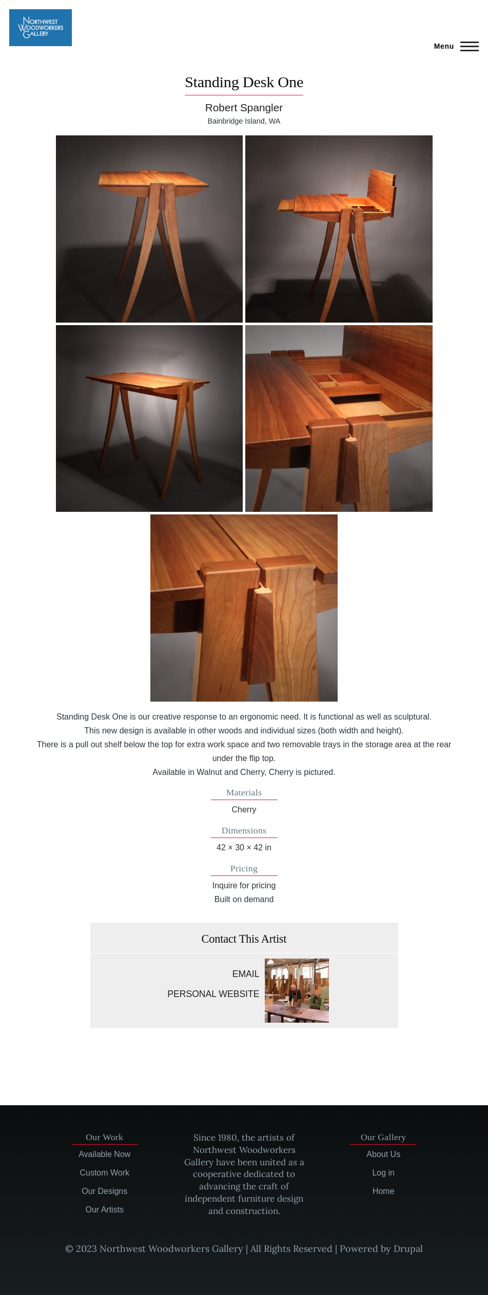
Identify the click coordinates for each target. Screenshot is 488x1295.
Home (384, 1191)
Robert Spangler (244, 107)
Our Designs (104, 1191)
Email (246, 974)
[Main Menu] (453, 46)
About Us (383, 1154)
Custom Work (104, 1172)
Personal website (213, 994)
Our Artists (104, 1209)
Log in (383, 1172)
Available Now (104, 1154)
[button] (149, 229)
